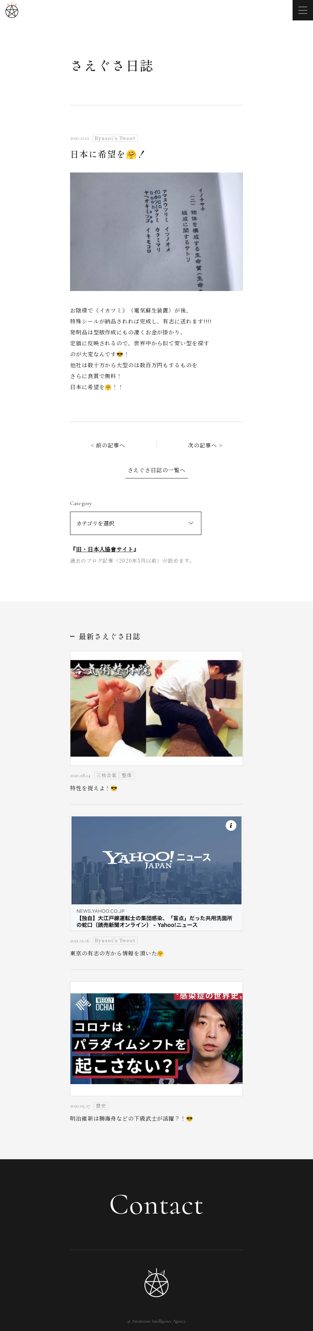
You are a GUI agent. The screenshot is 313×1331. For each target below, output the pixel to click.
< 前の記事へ (108, 445)
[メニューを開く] (303, 10)
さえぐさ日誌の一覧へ (157, 470)
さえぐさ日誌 (112, 64)
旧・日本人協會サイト (105, 549)
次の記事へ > (205, 445)
